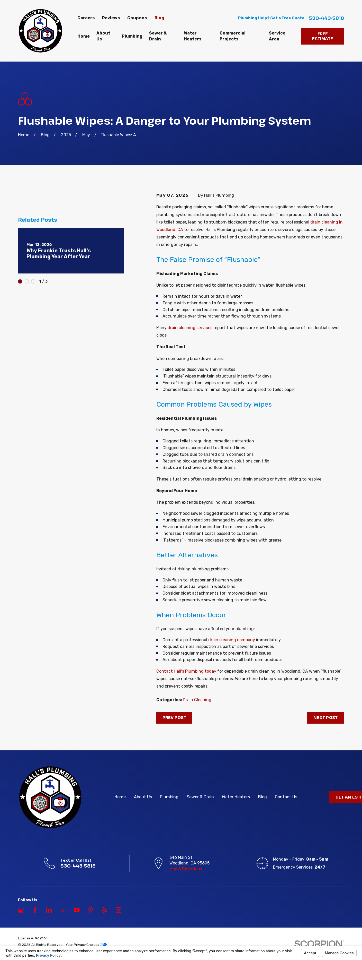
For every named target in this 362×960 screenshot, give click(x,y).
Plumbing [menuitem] (132, 36)
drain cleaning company (231, 639)
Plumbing (169, 796)
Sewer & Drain (200, 796)
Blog (159, 17)
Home (120, 796)
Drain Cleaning (197, 699)
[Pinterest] (91, 910)
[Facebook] (35, 910)
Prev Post (174, 717)
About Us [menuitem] (103, 36)
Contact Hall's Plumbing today (186, 671)
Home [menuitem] (83, 36)
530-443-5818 (326, 18)
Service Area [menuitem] (277, 36)
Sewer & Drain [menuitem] (158, 36)
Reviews (111, 17)
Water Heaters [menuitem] (192, 36)
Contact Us (286, 796)
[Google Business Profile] (21, 910)
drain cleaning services (190, 327)
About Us (143, 796)
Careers (86, 17)
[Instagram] (119, 910)
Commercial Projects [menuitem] (233, 36)
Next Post (325, 717)
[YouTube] (77, 910)
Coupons (137, 17)
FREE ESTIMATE (322, 36)
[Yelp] (104, 910)
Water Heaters (236, 796)
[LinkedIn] (49, 910)
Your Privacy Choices (86, 944)
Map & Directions (185, 869)
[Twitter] (63, 910)
